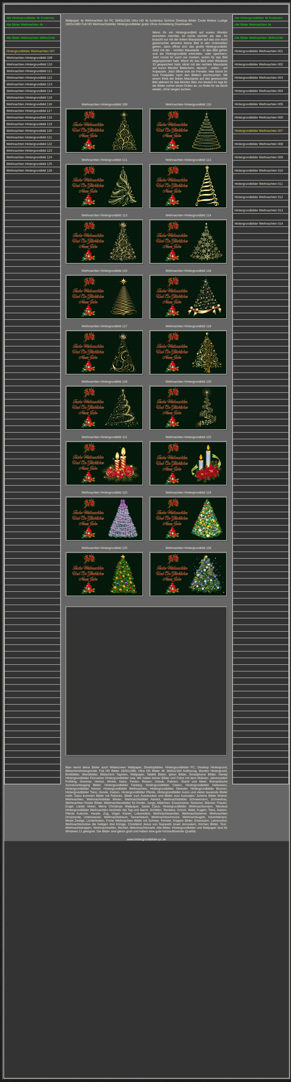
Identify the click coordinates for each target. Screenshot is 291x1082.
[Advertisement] (107, 64)
